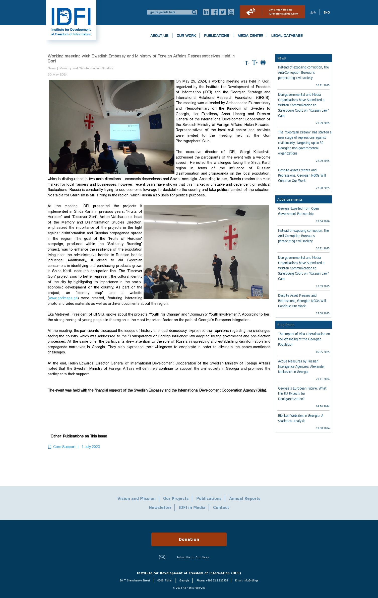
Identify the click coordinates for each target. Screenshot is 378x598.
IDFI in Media (192, 507)
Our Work (186, 35)
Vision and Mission (136, 498)
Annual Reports (245, 498)
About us (159, 35)
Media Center (250, 35)
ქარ (313, 12)
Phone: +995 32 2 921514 (212, 580)
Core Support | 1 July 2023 (76, 447)
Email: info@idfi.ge (246, 580)
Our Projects (176, 498)
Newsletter (160, 507)
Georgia (184, 580)
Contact (221, 507)
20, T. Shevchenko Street (135, 580)
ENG (327, 12)
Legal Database (286, 35)
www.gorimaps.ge (63, 298)
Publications (216, 35)
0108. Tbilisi (164, 580)
